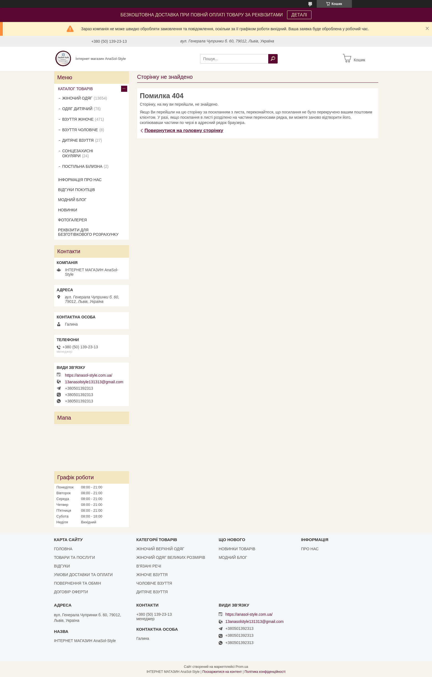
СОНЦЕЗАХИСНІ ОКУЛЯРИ (77, 153)
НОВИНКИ (67, 210)
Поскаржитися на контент (222, 672)
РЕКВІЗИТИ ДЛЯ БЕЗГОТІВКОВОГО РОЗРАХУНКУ (88, 232)
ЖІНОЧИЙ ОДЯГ (77, 98)
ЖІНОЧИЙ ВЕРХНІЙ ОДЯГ (160, 549)
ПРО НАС (309, 549)
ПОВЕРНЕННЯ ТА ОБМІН (77, 583)
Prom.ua (242, 667)
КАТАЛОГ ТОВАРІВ (75, 89)
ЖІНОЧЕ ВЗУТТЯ (152, 574)
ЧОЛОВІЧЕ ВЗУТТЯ (154, 583)
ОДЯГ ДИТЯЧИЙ (77, 109)
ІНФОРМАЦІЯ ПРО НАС (80, 180)
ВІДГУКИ (62, 566)
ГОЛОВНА (63, 549)
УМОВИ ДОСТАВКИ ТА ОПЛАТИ (83, 574)
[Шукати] (273, 59)
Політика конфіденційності (264, 672)
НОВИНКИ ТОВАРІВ (237, 549)
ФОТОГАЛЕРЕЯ (72, 220)
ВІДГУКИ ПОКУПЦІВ (76, 189)
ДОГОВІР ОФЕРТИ (71, 592)
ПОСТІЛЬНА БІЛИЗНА (82, 166)
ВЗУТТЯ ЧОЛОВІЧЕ (80, 130)
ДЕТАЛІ (299, 14)
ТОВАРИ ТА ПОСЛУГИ (74, 557)
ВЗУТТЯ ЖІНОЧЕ (78, 119)
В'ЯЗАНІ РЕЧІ (148, 566)
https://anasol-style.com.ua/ (88, 375)
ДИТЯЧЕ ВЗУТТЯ (78, 140)
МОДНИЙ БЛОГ (72, 199)
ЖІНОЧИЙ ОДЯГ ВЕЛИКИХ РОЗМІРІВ (170, 557)
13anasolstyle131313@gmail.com (94, 382)
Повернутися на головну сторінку (184, 130)
